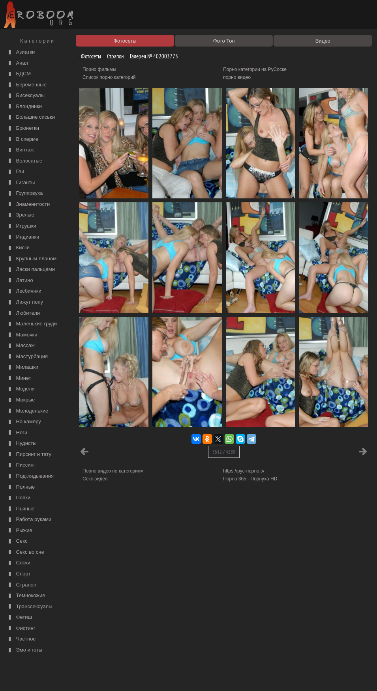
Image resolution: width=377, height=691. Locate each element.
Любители (23, 313)
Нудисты (22, 443)
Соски (18, 563)
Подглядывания (30, 476)
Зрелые (20, 215)
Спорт (18, 574)
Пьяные (21, 509)
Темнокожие (26, 595)
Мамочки (22, 335)
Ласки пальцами (31, 269)
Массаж (21, 345)
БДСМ (19, 74)
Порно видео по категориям (113, 471)
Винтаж (20, 150)
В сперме (22, 139)
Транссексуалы (30, 606)
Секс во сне (25, 552)
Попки (18, 498)
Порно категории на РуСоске (255, 69)
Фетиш (19, 617)
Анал (17, 63)
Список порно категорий (109, 77)
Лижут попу (25, 302)
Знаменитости (28, 204)
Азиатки (21, 52)
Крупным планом (31, 259)
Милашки (22, 367)
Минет (19, 378)
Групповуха (25, 193)
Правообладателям (72, 676)
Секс (17, 541)
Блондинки (24, 106)
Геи (15, 171)
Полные (21, 487)
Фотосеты (88, 56)
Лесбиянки (24, 291)
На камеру (24, 421)
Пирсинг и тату (29, 454)
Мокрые (21, 400)
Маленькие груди (32, 324)
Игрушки (21, 226)
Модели (21, 389)
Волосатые (24, 161)
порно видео (237, 77)
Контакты (137, 676)
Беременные (27, 85)
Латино (20, 280)
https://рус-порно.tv (243, 471)
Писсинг (21, 465)
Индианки (23, 237)
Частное (21, 639)
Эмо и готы (24, 650)
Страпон (21, 585)
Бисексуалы (26, 95)
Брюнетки (23, 128)
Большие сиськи (31, 117)
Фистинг (21, 628)
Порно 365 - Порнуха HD (250, 479)
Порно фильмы (99, 69)
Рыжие (19, 530)
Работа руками (29, 519)
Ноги (17, 433)
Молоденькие (27, 411)
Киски (18, 248)
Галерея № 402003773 (151, 56)
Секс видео (95, 479)
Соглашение (109, 676)
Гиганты (21, 182)
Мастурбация (27, 356)
